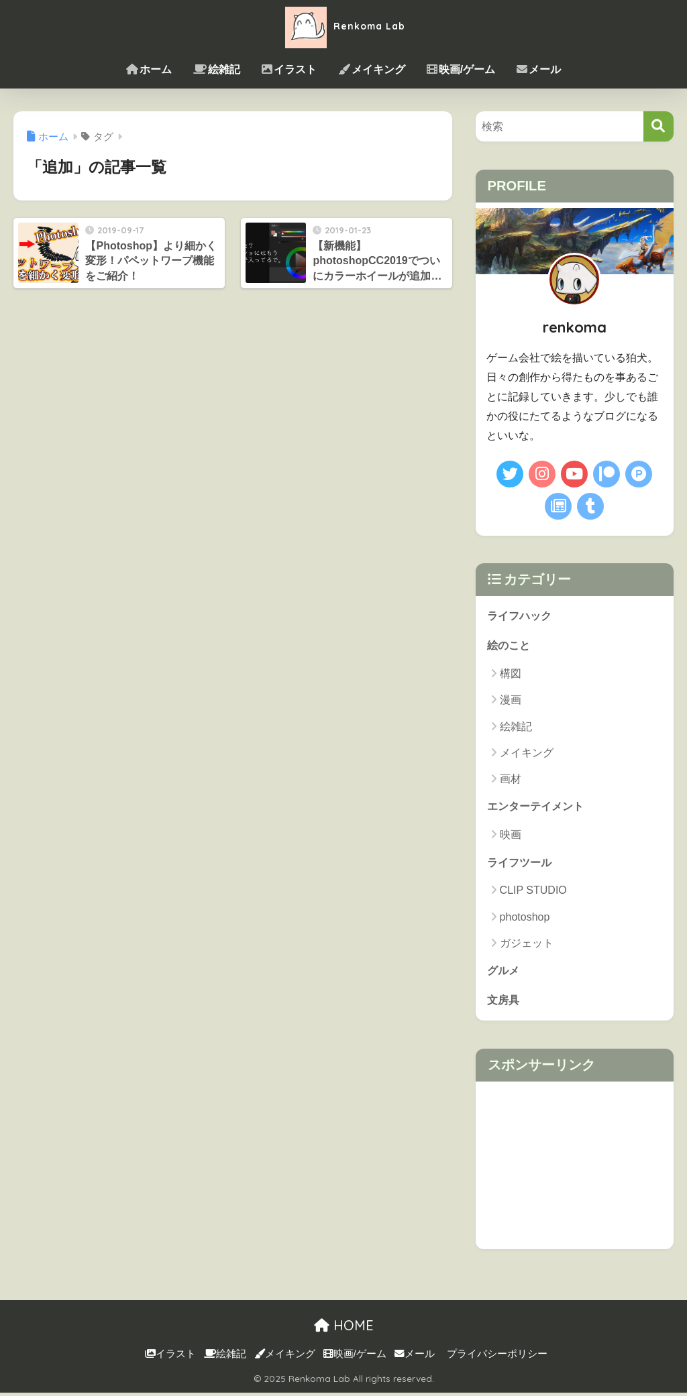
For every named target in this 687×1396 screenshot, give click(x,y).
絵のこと (510, 646)
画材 (510, 780)
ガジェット (526, 945)
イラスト (289, 69)
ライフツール (521, 864)
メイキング (371, 69)
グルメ (504, 972)
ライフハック (521, 615)
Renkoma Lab (343, 26)
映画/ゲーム (461, 69)
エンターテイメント (538, 807)
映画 (510, 836)
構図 (510, 675)
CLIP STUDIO (533, 892)
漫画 (510, 701)
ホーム (149, 69)
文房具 (504, 1002)
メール (539, 69)
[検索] (658, 126)
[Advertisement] (575, 1169)
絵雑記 (216, 69)
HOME (344, 1328)
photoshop (525, 919)
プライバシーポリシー (497, 1357)
